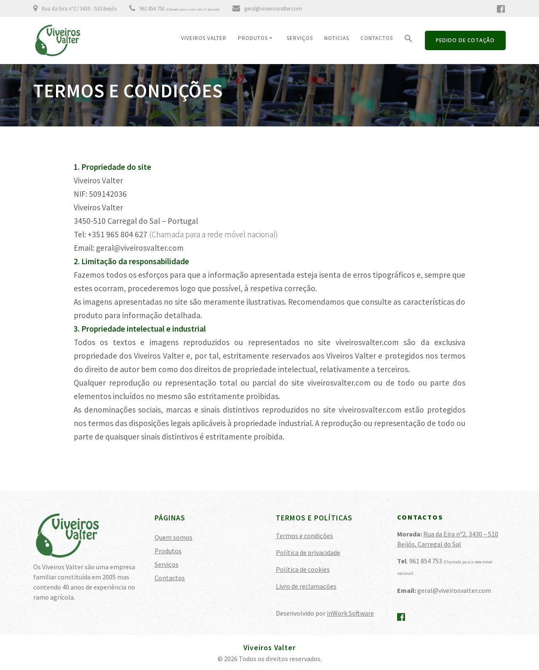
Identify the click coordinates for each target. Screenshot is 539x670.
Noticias (336, 38)
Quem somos (173, 537)
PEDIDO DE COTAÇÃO (465, 40)
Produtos (253, 38)
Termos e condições (304, 535)
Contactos (376, 38)
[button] (408, 40)
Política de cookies (303, 569)
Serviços (300, 38)
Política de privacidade (308, 552)
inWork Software (350, 613)
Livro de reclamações (306, 586)
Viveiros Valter (204, 38)
